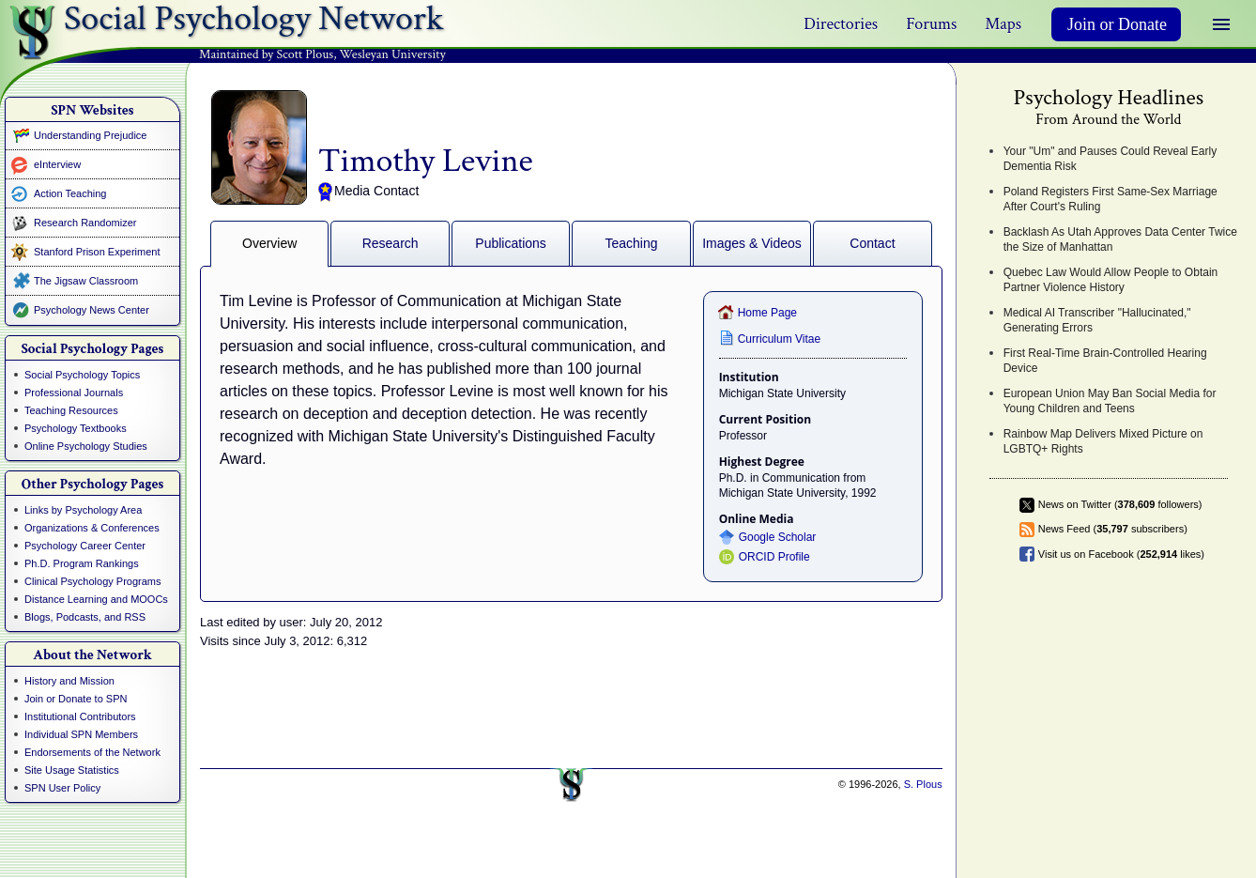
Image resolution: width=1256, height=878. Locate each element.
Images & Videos (752, 243)
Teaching (631, 243)
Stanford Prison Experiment (97, 251)
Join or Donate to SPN (75, 698)
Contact (872, 243)
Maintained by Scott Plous (266, 54)
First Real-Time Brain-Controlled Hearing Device (1105, 361)
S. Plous (923, 784)
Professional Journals (73, 392)
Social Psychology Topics (82, 374)
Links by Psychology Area (83, 510)
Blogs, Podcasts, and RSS (85, 617)
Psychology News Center (91, 310)
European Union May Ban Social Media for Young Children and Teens (1110, 401)
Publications (510, 243)
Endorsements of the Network (92, 752)
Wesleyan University (393, 54)
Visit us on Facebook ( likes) (1121, 554)
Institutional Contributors (80, 716)
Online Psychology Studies (85, 446)
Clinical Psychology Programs (92, 581)
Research (390, 243)
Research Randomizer (85, 222)
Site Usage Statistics (71, 770)
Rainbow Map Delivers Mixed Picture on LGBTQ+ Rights (1103, 441)
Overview (269, 243)
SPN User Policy (62, 787)
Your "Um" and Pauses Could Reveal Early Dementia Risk (1110, 159)
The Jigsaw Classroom (86, 280)
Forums (931, 24)
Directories (841, 24)
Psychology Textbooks (75, 428)
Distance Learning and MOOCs (96, 599)
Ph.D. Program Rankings (81, 563)
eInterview (57, 164)
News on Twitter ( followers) (1120, 504)
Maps (1003, 24)
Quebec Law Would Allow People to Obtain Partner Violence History (1110, 280)
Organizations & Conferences (92, 527)
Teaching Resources (71, 410)
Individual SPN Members (81, 734)
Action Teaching (70, 193)
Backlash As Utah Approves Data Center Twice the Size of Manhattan (1120, 239)
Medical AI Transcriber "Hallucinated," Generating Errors (1097, 320)
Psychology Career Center (85, 545)
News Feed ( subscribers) (1112, 528)
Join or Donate (1117, 24)
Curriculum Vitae (779, 339)
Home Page (767, 312)
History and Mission (69, 680)
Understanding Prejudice (90, 135)
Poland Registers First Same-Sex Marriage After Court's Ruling (1110, 199)
